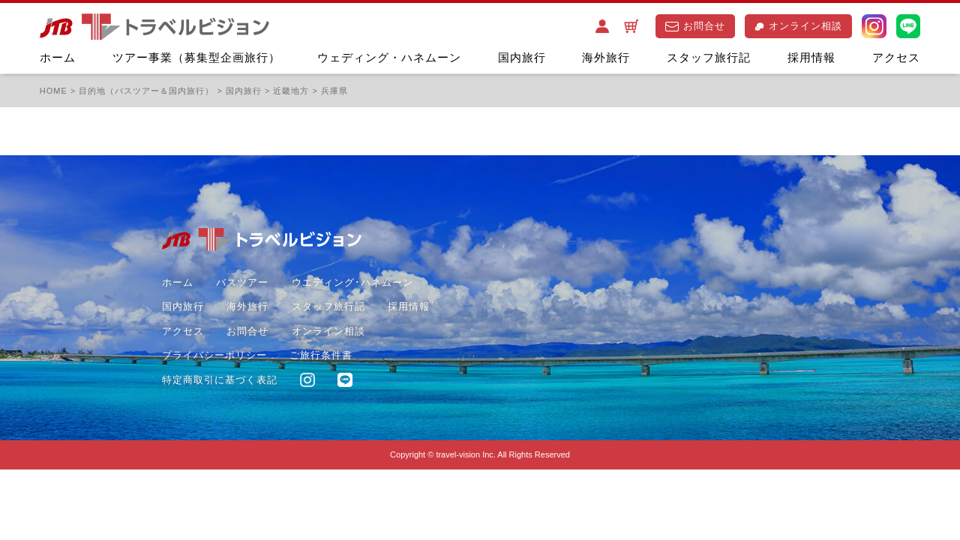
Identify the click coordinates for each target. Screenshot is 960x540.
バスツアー (242, 282)
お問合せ (695, 26)
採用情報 (812, 57)
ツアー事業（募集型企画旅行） (196, 57)
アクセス (896, 57)
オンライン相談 (798, 26)
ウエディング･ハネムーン (352, 282)
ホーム (58, 57)
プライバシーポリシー (214, 355)
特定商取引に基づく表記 (220, 380)
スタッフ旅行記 (709, 57)
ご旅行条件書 (321, 355)
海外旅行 (606, 57)
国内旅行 (522, 57)
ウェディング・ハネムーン (389, 57)
